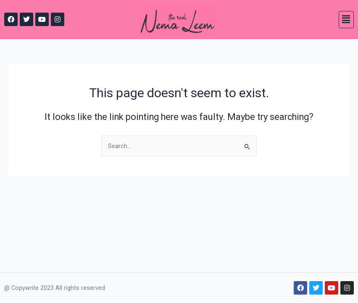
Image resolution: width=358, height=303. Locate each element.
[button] (346, 19)
